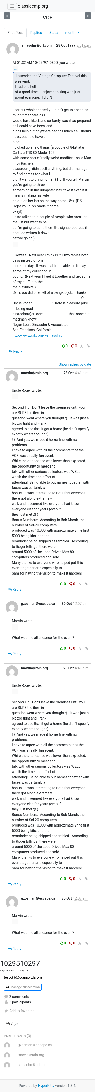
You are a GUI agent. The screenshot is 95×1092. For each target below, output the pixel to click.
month (70, 33)
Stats (53, 33)
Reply (15, 351)
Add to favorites (19, 1011)
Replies (36, 33)
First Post (15, 33)
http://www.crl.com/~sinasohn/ (38, 335)
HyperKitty (46, 1086)
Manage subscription (23, 987)
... (15, 68)
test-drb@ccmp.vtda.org (23, 977)
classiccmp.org (33, 6)
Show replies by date (75, 364)
